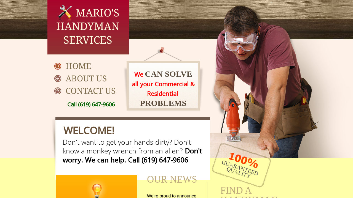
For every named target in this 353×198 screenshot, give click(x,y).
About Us (86, 78)
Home (78, 66)
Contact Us (91, 90)
